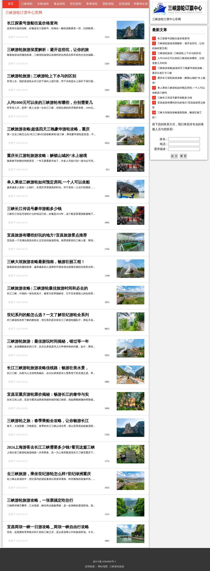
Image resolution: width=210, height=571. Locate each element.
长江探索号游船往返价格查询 (32, 23)
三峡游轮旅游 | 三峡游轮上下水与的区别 (41, 76)
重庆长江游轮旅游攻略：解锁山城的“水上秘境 (47, 155)
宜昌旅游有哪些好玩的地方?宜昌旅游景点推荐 (47, 235)
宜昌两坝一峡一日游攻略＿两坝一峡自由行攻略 (48, 527)
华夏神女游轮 (141, 5)
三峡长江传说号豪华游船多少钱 (34, 209)
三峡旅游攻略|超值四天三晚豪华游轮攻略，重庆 (48, 129)
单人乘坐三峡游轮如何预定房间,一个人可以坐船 (48, 182)
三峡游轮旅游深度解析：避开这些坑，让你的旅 (48, 50)
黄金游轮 (59, 3)
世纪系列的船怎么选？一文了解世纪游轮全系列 (48, 315)
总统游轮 (124, 3)
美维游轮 (92, 3)
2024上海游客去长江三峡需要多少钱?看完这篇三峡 (51, 447)
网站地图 (103, 566)
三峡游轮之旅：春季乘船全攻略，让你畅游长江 (48, 421)
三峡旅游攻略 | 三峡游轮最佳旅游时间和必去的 (47, 288)
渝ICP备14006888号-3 (104, 561)
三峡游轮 (27, 3)
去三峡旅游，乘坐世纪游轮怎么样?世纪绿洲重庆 (49, 474)
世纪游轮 (75, 3)
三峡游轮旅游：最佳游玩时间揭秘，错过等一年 (48, 341)
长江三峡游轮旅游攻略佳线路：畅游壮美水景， (48, 368)
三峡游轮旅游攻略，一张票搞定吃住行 (40, 500)
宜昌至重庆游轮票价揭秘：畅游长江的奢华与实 (48, 394)
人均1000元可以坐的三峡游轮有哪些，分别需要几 (50, 102)
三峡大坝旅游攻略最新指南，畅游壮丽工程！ (46, 262)
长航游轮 (43, 3)
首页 (11, 3)
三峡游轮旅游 (116, 566)
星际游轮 (108, 3)
